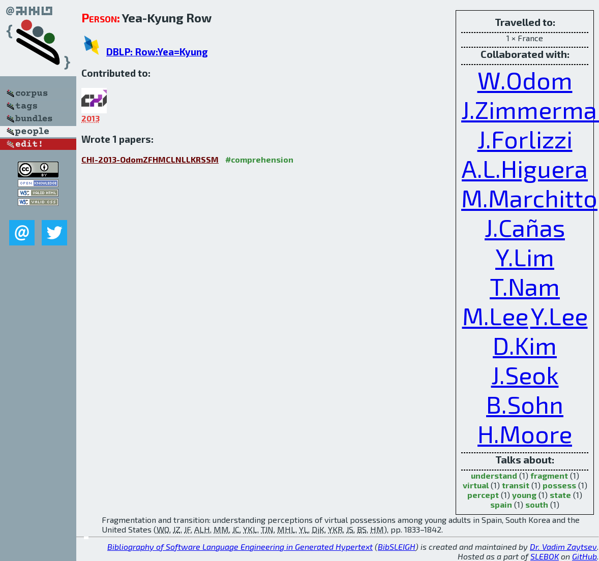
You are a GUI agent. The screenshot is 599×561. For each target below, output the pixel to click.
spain (501, 504)
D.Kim (525, 345)
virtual (476, 485)
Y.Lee (559, 315)
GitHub (584, 556)
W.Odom (525, 80)
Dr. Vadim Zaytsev (563, 546)
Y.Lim (524, 256)
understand (494, 475)
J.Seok (525, 374)
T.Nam (525, 286)
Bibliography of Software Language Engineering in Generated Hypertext (240, 546)
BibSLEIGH (396, 546)
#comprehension (259, 159)
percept (483, 495)
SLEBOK (544, 556)
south (536, 504)
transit (515, 485)
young (524, 495)
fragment (549, 475)
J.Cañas (525, 227)
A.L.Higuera (525, 168)
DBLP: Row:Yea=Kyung (157, 51)
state (560, 495)
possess (559, 485)
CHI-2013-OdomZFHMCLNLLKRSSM (150, 159)
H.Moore (524, 433)
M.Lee (495, 315)
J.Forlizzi (525, 138)
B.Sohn (524, 404)
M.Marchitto (529, 197)
